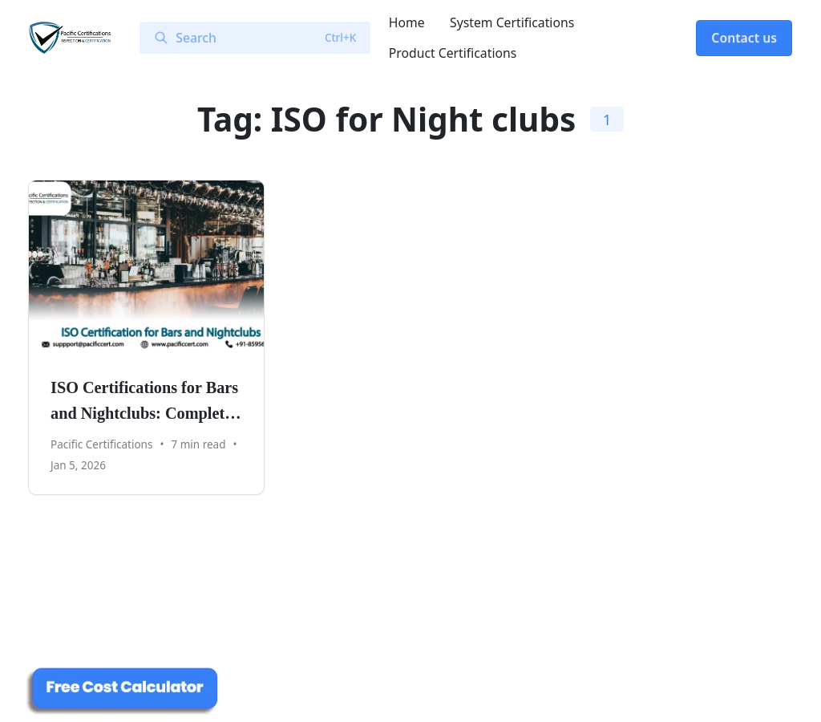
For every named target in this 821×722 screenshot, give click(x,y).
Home (407, 22)
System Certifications (512, 22)
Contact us (744, 38)
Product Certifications (453, 53)
